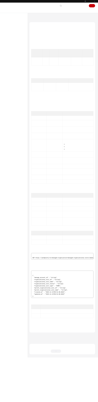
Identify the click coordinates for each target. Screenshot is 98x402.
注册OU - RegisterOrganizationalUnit (18, 60)
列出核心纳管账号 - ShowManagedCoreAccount (18, 156)
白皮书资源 (8, 196)
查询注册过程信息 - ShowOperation (16, 83)
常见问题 (8, 177)
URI (34, 48)
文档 (73, 6)
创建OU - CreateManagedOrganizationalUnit (18, 98)
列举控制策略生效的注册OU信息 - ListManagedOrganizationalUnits (18, 105)
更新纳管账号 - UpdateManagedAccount (18, 119)
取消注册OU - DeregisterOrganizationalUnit (18, 71)
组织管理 (11, 56)
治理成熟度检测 (13, 167)
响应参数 (35, 54)
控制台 (79, 6)
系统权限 (8, 203)
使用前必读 (10, 39)
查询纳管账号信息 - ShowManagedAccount (17, 124)
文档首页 (33, 17)
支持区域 (8, 200)
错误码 (37, 362)
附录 (8, 174)
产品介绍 (8, 26)
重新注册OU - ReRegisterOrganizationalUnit (18, 65)
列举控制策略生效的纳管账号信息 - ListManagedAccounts (18, 150)
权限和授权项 (11, 170)
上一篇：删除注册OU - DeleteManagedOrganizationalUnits (49, 373)
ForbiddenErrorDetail (54, 253)
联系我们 (67, 6)
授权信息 (35, 45)
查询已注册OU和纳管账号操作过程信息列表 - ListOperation (17, 77)
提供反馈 (65, 389)
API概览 (9, 43)
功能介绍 (35, 42)
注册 (92, 6)
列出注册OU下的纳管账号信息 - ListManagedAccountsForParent (18, 138)
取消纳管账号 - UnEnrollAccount (16, 114)
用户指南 (8, 33)
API (8, 49)
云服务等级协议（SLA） (13, 193)
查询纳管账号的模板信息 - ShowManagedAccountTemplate (18, 131)
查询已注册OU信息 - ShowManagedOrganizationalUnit (18, 93)
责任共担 (8, 190)
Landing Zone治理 (14, 160)
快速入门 (8, 30)
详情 (57, 399)
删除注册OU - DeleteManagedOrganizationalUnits (18, 88)
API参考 (7, 36)
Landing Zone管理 (14, 53)
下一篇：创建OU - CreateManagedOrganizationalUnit (47, 376)
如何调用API (10, 46)
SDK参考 (8, 180)
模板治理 (11, 164)
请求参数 (35, 51)
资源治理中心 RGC (43, 17)
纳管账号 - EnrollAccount (18, 110)
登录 (84, 6)
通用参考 (8, 187)
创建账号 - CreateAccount (15, 144)
